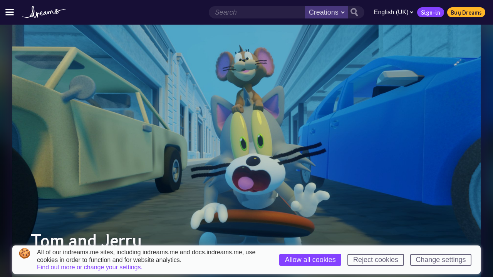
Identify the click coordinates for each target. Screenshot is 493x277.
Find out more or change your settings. (90, 267)
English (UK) (393, 12)
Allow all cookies (310, 260)
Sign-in (430, 12)
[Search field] (256, 12)
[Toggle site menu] (9, 12)
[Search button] (356, 12)
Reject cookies (375, 260)
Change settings (441, 260)
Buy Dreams (466, 12)
